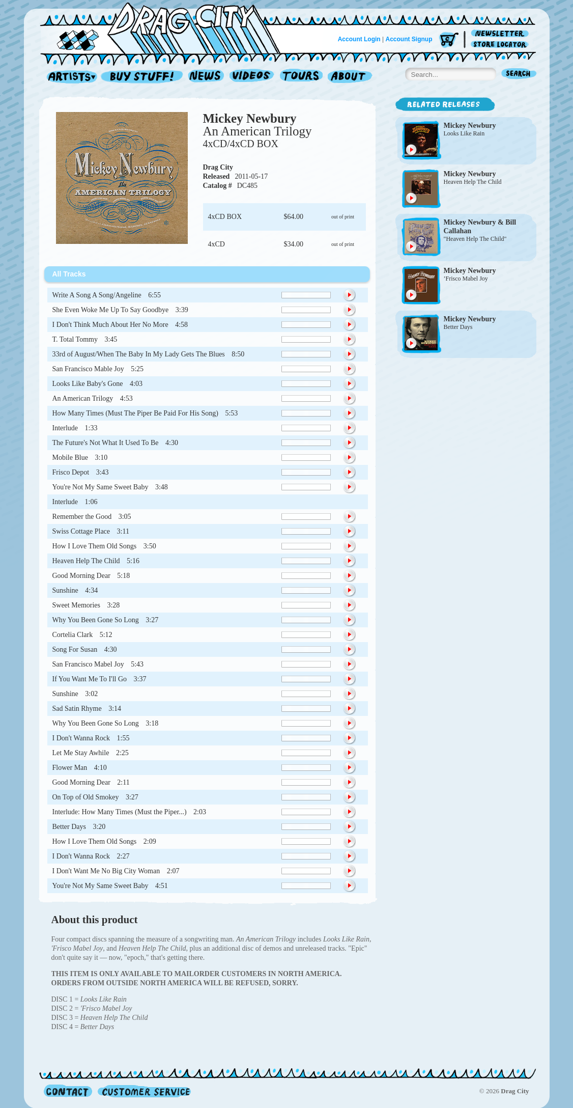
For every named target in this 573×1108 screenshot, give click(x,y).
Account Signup (409, 39)
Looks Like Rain (464, 133)
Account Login (359, 39)
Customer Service (143, 1091)
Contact (68, 1091)
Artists (69, 77)
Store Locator (501, 44)
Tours (301, 77)
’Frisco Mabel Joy (466, 278)
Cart (449, 40)
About (350, 77)
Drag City (218, 167)
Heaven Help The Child (473, 181)
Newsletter (501, 34)
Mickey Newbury (250, 118)
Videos (252, 77)
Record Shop (143, 77)
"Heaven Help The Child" (475, 238)
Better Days (458, 326)
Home (166, 27)
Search (519, 74)
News (206, 77)
